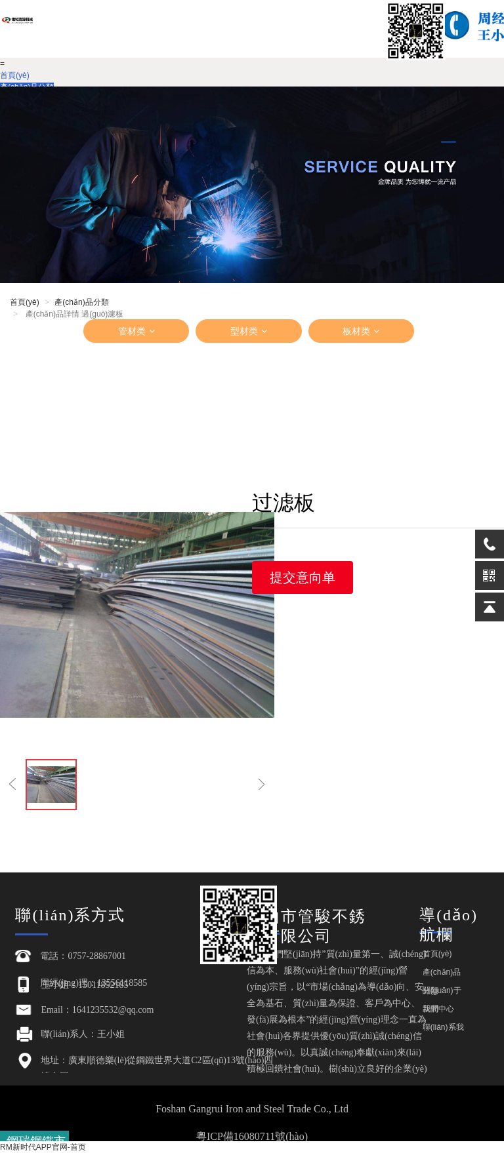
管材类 (136, 331)
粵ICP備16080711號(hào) (252, 1136)
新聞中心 (438, 1008)
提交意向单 (302, 577)
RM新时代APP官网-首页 (43, 1147)
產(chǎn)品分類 (81, 302)
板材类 (361, 331)
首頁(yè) (15, 75)
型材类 (248, 331)
